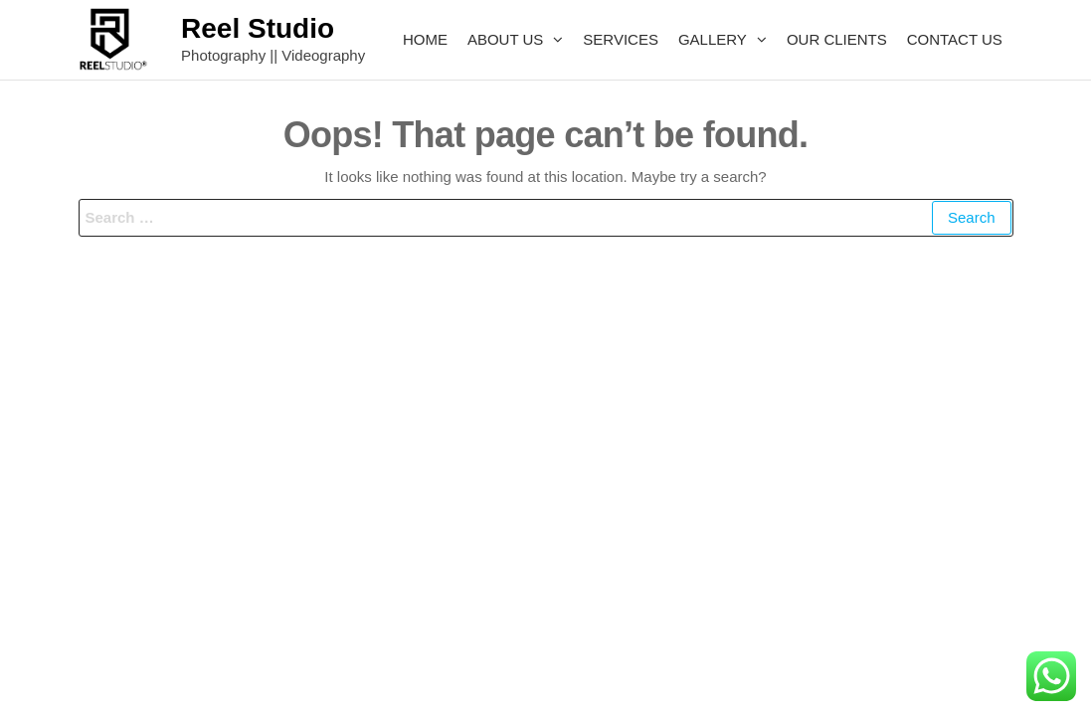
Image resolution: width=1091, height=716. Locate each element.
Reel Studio (257, 28)
